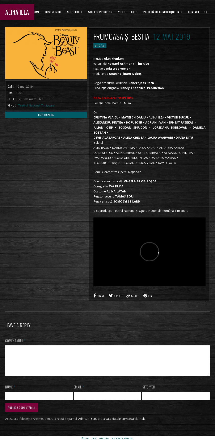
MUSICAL (100, 45)
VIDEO (121, 12)
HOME (36, 12)
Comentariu (15, 340)
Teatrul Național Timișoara (36, 105)
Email (79, 392)
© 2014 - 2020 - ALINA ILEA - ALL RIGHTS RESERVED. (107, 438)
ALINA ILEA (17, 12)
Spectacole (74, 12)
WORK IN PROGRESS (100, 12)
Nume (10, 392)
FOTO (134, 12)
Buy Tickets (46, 114)
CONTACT (193, 12)
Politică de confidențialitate (162, 12)
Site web (148, 392)
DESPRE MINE (53, 12)
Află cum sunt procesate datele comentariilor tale (112, 424)
